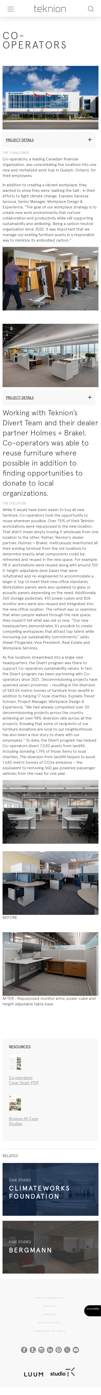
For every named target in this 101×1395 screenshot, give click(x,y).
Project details (20, 140)
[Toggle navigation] (9, 9)
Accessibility (49, 1322)
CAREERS (50, 1314)
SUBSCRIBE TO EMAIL (49, 1331)
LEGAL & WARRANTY (49, 1297)
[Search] (91, 8)
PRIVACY (49, 1306)
